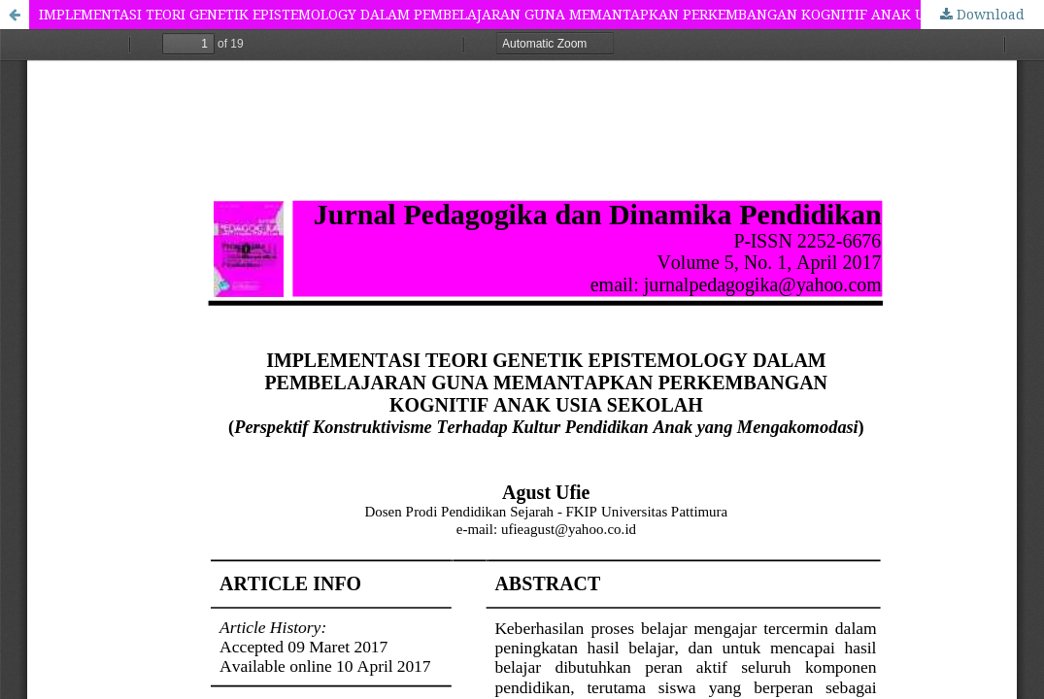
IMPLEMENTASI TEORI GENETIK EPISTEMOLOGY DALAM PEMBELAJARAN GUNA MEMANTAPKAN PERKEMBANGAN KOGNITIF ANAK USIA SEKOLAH (527, 14)
